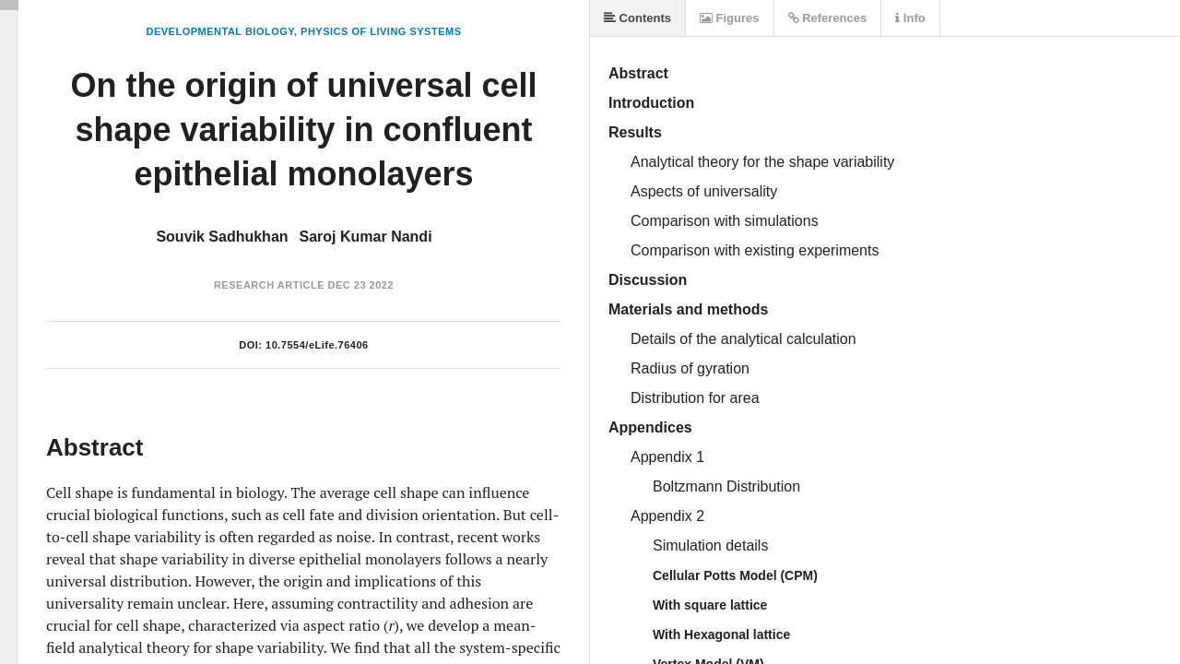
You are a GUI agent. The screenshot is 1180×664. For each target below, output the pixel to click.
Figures (730, 18)
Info (910, 18)
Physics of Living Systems (381, 31)
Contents (637, 18)
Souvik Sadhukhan (222, 236)
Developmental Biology (219, 31)
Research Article (269, 284)
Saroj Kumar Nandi (366, 236)
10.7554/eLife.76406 (317, 344)
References (827, 18)
